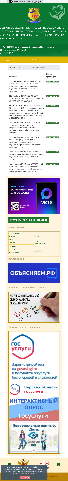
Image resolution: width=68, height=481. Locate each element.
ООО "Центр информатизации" (47, 477)
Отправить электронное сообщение (28, 220)
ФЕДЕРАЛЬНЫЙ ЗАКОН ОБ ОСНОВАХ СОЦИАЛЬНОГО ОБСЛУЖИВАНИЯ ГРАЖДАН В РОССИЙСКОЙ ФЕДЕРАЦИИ (26, 98)
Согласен (25, 477)
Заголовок (13, 77)
